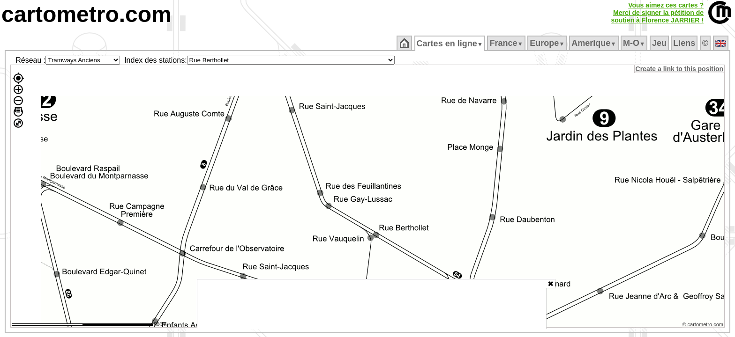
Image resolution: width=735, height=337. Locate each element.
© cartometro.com (703, 326)
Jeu (659, 43)
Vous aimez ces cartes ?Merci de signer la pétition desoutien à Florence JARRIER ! (657, 12)
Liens (685, 43)
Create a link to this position (680, 69)
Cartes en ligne (450, 43)
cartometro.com (86, 14)
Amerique (594, 43)
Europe (548, 43)
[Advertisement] (371, 304)
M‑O (635, 43)
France (507, 43)
